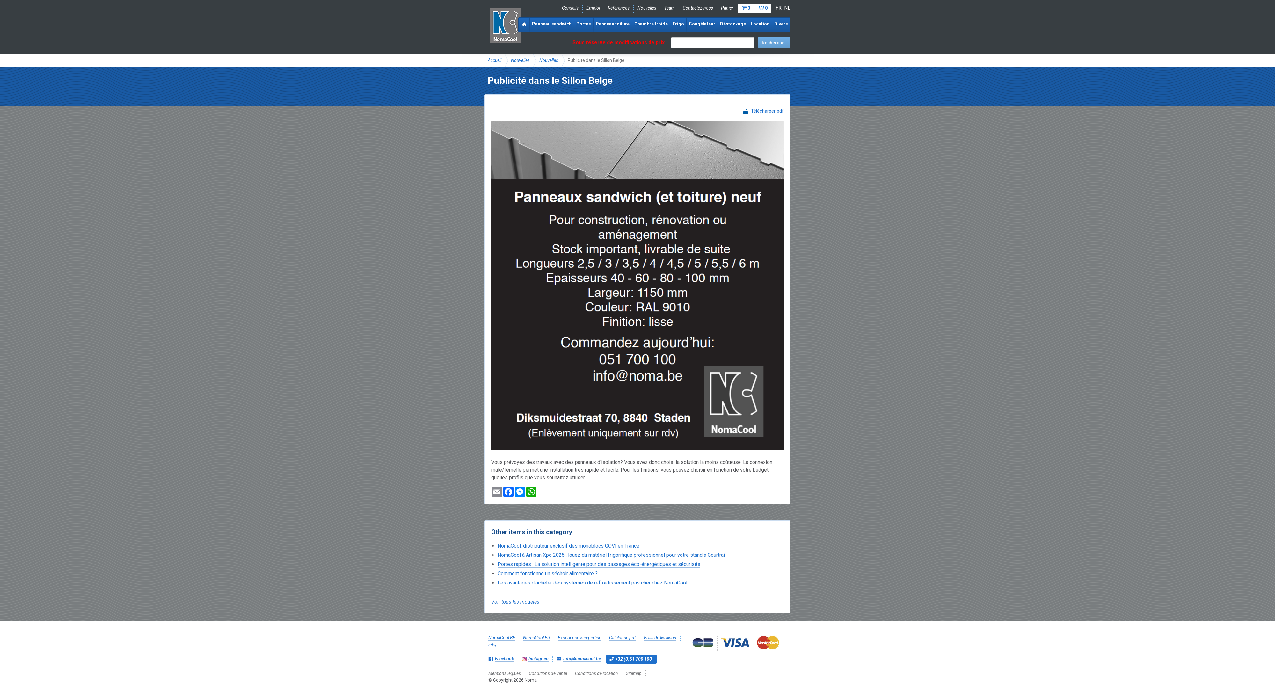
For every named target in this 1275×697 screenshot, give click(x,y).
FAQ (492, 644)
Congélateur (702, 23)
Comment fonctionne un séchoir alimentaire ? (548, 573)
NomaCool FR (536, 637)
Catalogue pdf (622, 637)
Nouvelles (647, 8)
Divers (781, 23)
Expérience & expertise (579, 637)
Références (619, 8)
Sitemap (634, 673)
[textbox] (712, 42)
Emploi (593, 8)
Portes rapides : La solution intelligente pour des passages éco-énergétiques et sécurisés (599, 564)
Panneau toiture (613, 23)
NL (787, 8)
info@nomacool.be (582, 658)
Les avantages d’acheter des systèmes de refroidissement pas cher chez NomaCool (592, 583)
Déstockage (733, 23)
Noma (505, 25)
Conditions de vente (548, 673)
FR (779, 8)
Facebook (504, 658)
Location (760, 23)
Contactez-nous (698, 8)
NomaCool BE (501, 637)
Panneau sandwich (552, 23)
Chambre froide (651, 23)
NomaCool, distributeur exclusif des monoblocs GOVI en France (568, 546)
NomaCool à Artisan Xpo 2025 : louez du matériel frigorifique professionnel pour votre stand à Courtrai (611, 555)
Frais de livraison (660, 637)
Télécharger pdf (767, 111)
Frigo (678, 23)
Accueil (494, 60)
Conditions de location (596, 673)
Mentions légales (504, 673)
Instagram (538, 658)
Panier (746, 8)
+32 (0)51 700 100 (634, 659)
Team (669, 8)
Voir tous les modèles (515, 602)
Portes (583, 23)
